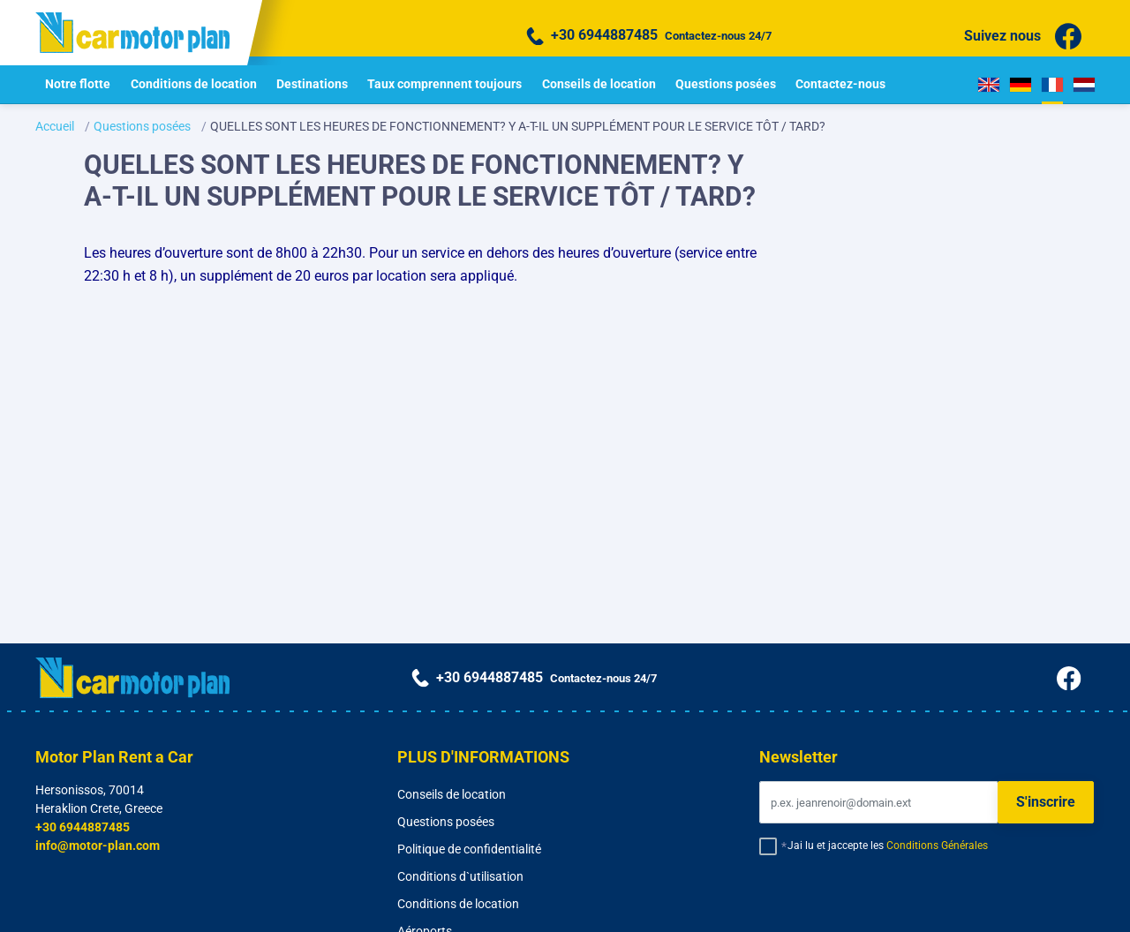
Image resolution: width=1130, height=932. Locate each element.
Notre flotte (77, 84)
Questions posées (725, 84)
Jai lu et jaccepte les (887, 845)
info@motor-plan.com (97, 845)
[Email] (878, 802)
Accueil (54, 126)
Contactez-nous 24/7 (649, 36)
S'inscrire (1045, 801)
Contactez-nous (840, 84)
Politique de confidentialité (469, 849)
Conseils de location (599, 84)
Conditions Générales (937, 845)
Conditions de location (194, 84)
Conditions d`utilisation (460, 876)
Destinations (312, 84)
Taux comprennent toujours (444, 84)
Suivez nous (1022, 36)
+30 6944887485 (82, 827)
